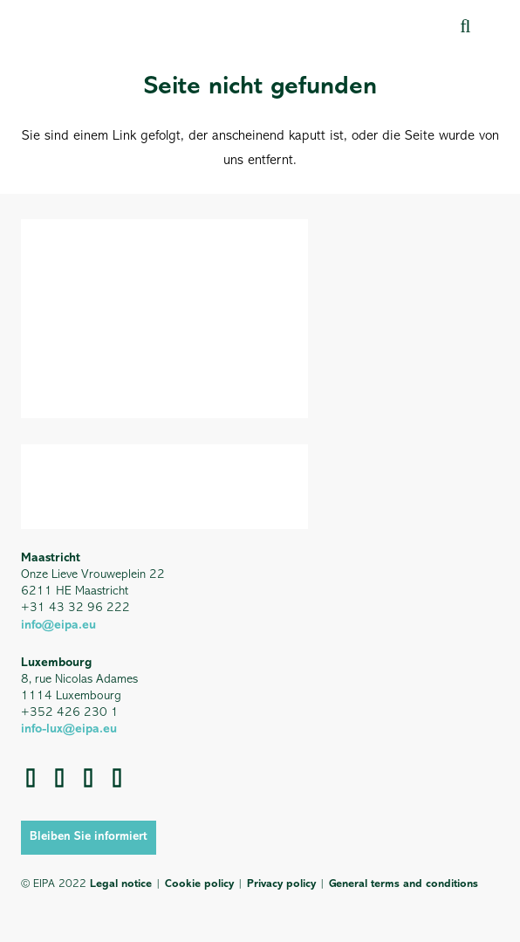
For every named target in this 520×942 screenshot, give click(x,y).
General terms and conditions (403, 884)
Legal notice (121, 884)
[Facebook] (60, 778)
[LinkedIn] (89, 778)
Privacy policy (281, 884)
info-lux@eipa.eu (69, 729)
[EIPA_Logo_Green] (95, 25)
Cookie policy (199, 884)
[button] (465, 26)
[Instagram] (31, 778)
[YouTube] (117, 778)
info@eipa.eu (58, 625)
